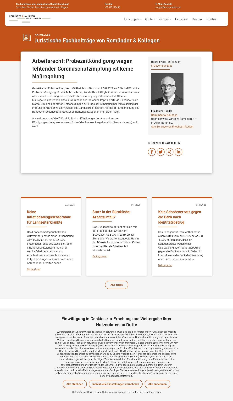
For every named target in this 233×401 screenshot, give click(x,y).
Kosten (197, 19)
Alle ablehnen (74, 384)
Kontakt (212, 19)
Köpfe (149, 19)
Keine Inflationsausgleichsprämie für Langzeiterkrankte (49, 217)
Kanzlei (164, 19)
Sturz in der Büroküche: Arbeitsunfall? (111, 214)
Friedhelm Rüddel (161, 111)
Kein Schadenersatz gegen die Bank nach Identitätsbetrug (179, 217)
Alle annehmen (157, 384)
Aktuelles (181, 19)
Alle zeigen (117, 285)
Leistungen (131, 19)
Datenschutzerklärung (113, 392)
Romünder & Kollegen (164, 115)
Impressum (155, 392)
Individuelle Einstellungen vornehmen (115, 384)
